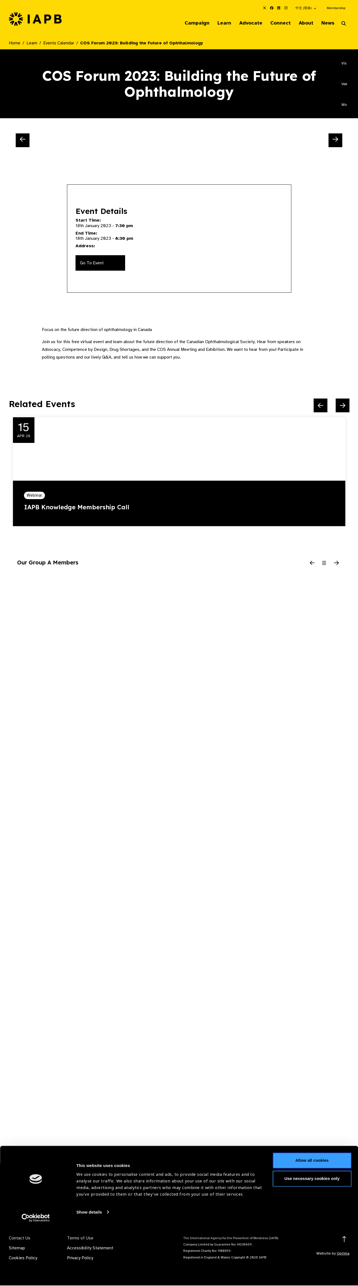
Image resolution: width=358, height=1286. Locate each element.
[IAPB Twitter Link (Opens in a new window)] (264, 8)
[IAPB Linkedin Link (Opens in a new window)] (278, 8)
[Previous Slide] (22, 141)
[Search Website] (343, 24)
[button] (306, 8)
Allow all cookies (312, 1218)
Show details (89, 1269)
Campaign (189, 23)
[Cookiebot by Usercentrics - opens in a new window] (36, 1275)
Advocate (245, 23)
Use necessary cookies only (312, 1236)
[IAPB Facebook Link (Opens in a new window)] (271, 8)
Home (14, 43)
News (326, 23)
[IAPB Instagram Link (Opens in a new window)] (286, 8)
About (303, 23)
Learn (218, 23)
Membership (336, 8)
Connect (277, 23)
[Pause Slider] (324, 564)
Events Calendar (58, 43)
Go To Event (92, 263)
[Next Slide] (335, 141)
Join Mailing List (319, 1195)
